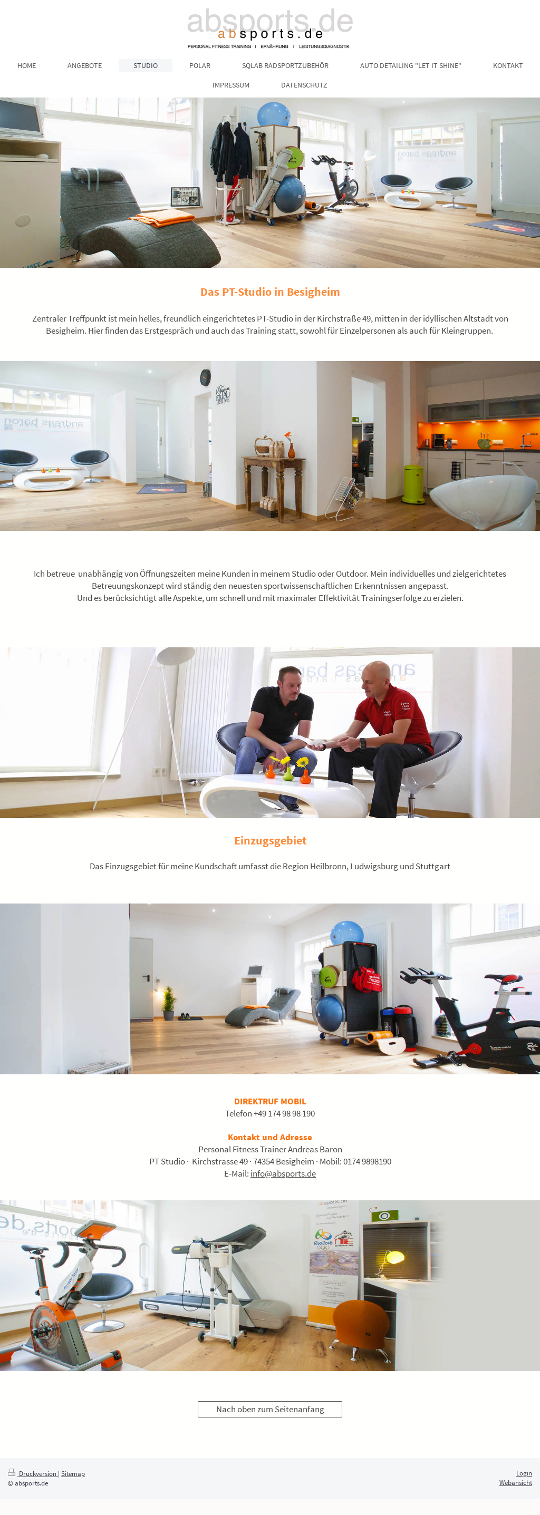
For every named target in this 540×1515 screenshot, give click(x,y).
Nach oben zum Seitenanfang (270, 1409)
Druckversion (33, 1473)
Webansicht (515, 1482)
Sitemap (73, 1473)
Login (524, 1473)
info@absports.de (283, 1173)
